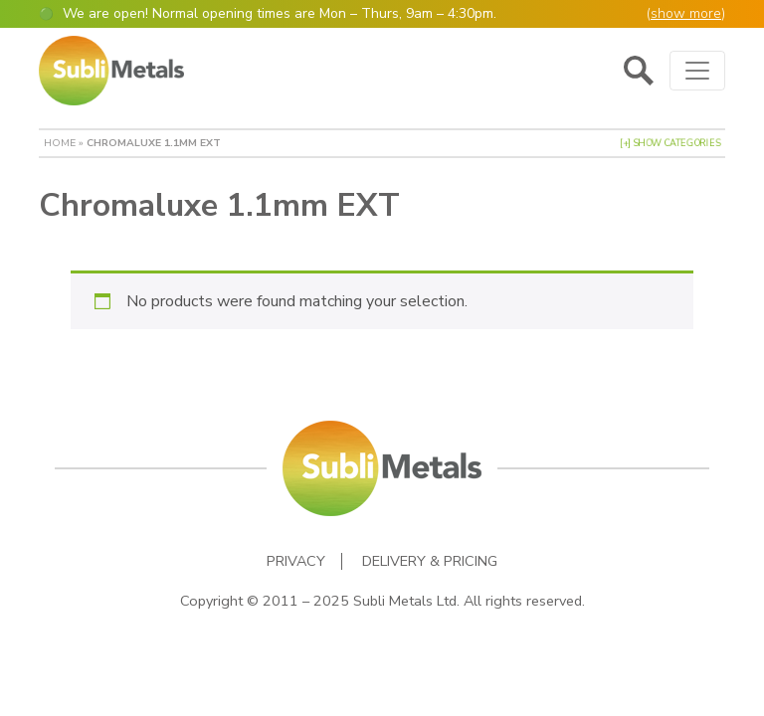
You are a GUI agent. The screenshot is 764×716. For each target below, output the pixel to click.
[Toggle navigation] (697, 70)
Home (60, 142)
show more (686, 13)
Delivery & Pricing (429, 561)
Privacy (296, 561)
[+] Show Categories (670, 143)
